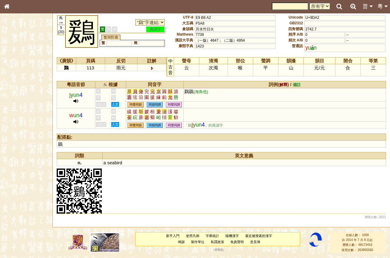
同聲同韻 (135, 104)
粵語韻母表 (17, 133)
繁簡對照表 (17, 208)
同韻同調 (155, 104)
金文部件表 (17, 99)
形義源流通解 (19, 105)
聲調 (29, 163)
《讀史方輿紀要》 (22, 197)
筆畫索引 (15, 87)
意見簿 (255, 242)
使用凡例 (192, 236)
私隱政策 (217, 242)
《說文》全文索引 (22, 191)
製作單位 (197, 242)
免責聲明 (237, 242)
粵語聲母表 (17, 127)
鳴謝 (181, 242)
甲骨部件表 (17, 93)
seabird (114, 162)
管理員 (218, 249)
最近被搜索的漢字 (258, 236)
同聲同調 (174, 104)
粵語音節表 (17, 121)
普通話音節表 (19, 169)
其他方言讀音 (19, 175)
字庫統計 (212, 236)
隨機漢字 (232, 236)
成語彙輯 (15, 202)
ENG (26, 67)
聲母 (12, 163)
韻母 (20, 163)
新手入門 (172, 236)
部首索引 (15, 81)
